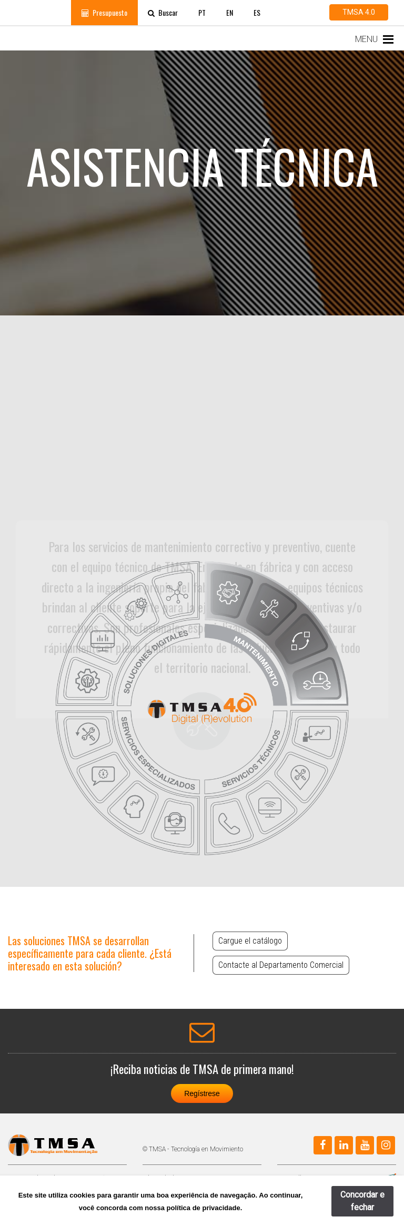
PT (202, 12)
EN (229, 12)
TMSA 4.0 (358, 12)
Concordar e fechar (362, 1201)
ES (257, 12)
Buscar (163, 12)
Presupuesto (104, 12)
